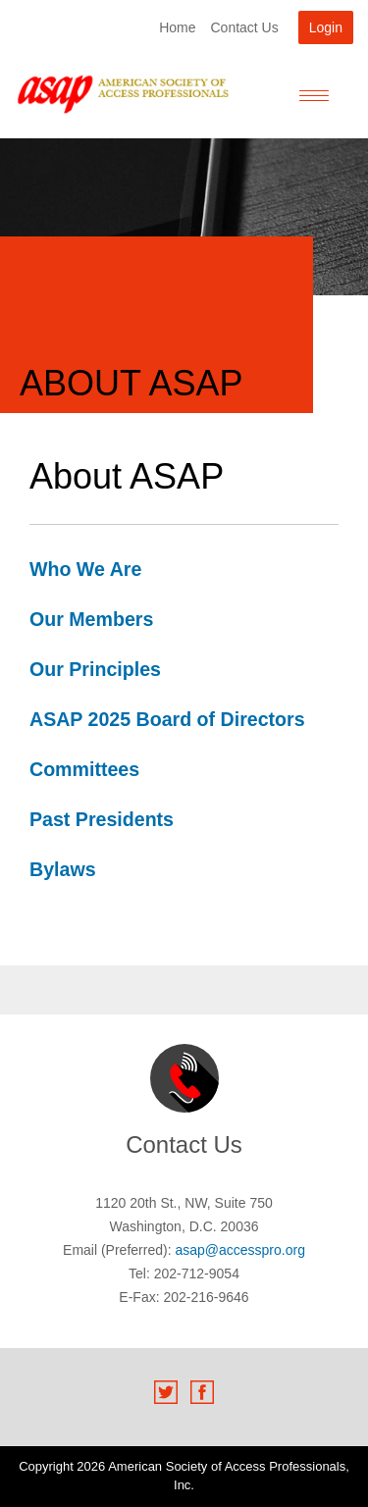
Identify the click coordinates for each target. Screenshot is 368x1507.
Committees (84, 769)
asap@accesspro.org (240, 1250)
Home (177, 27)
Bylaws (62, 869)
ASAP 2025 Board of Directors (167, 719)
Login (325, 27)
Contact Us (244, 27)
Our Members (91, 619)
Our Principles (95, 669)
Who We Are (85, 569)
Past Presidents (101, 819)
